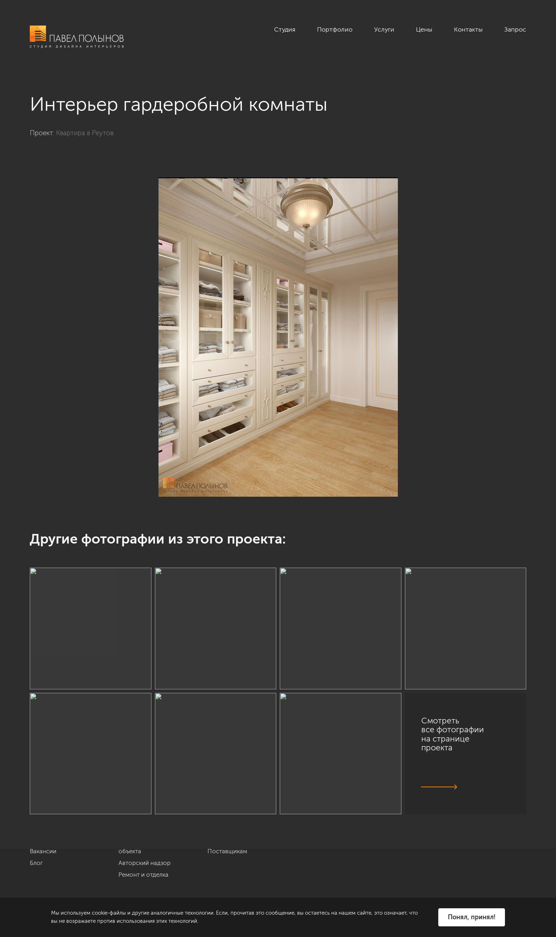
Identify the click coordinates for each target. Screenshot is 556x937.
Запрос (515, 29)
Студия (284, 29)
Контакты (468, 29)
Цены (424, 29)
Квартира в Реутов (84, 133)
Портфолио (334, 29)
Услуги (384, 29)
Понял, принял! (471, 917)
